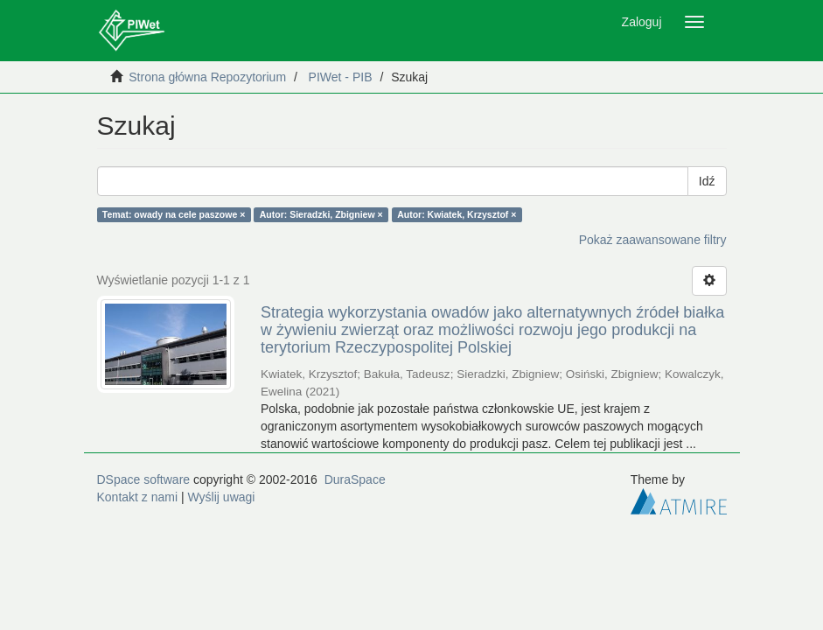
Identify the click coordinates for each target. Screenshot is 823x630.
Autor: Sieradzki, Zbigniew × (321, 214)
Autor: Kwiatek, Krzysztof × (456, 214)
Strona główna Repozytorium (207, 77)
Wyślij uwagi (221, 497)
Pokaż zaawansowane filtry (653, 240)
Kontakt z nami (137, 497)
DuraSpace (355, 479)
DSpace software (144, 479)
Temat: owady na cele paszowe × (174, 214)
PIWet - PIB (341, 77)
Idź (707, 181)
